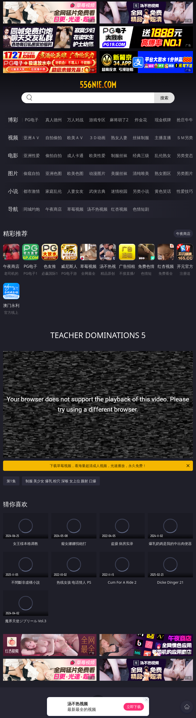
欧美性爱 (97, 155)
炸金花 (141, 120)
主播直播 (163, 137)
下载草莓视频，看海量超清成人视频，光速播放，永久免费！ (120, 466)
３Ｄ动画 (97, 137)
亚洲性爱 (31, 155)
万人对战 (75, 120)
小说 (13, 191)
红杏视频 (119, 209)
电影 (13, 155)
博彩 (13, 119)
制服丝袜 (119, 155)
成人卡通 (75, 155)
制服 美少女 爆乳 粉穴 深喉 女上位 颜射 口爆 (61, 480)
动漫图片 (97, 173)
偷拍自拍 (53, 155)
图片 (13, 173)
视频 (13, 137)
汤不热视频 (97, 209)
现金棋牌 (163, 120)
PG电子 (31, 120)
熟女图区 (163, 173)
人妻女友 (75, 191)
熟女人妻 (119, 137)
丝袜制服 (141, 137)
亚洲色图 (53, 173)
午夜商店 (53, 209)
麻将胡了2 (119, 120)
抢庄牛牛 (185, 120)
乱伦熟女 (163, 155)
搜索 (164, 98)
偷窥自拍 (31, 173)
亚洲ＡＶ (31, 137)
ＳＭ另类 (185, 137)
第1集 (11, 480)
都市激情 (31, 191)
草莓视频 (75, 209)
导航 (13, 209)
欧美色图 (75, 173)
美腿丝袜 (119, 173)
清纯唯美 (141, 173)
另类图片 (185, 173)
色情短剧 (141, 209)
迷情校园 (119, 191)
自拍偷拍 (53, 137)
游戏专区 (97, 120)
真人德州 (53, 120)
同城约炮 (31, 209)
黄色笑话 (163, 191)
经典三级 (141, 155)
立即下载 (134, 706)
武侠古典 (97, 191)
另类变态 (185, 155)
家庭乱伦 (53, 191)
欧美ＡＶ (75, 137)
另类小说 (141, 191)
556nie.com (98, 85)
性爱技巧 (185, 191)
